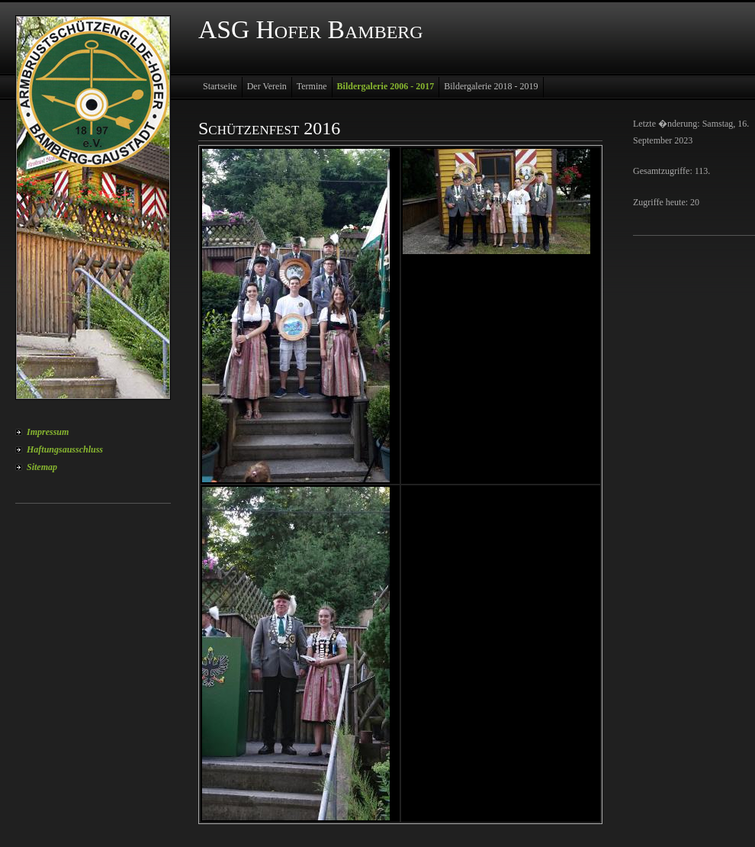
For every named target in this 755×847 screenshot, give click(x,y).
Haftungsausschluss (65, 449)
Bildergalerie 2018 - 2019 (491, 86)
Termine (312, 86)
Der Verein (267, 86)
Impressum (48, 432)
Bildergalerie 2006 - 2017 (386, 86)
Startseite (220, 86)
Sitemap (42, 467)
